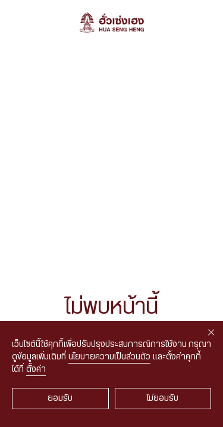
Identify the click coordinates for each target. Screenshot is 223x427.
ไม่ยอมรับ (162, 398)
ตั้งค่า (36, 369)
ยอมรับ (60, 398)
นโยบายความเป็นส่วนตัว (109, 357)
